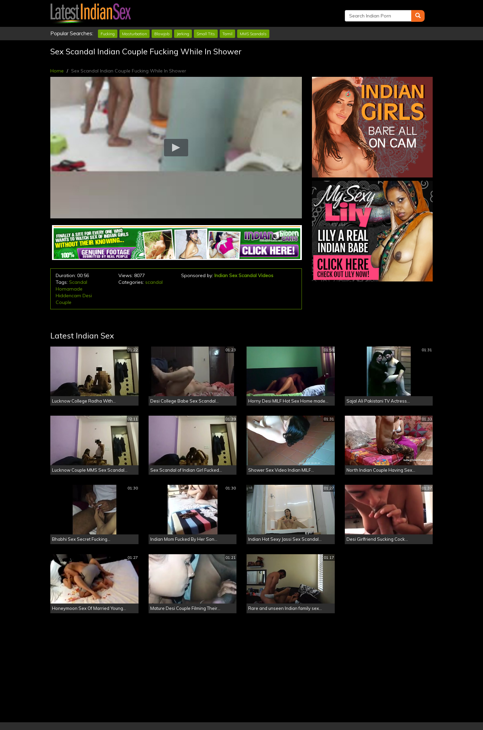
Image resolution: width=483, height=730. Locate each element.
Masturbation (134, 33)
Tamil (227, 33)
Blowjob (161, 33)
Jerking (183, 33)
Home (57, 71)
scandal (154, 282)
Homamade (69, 289)
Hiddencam (68, 296)
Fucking (108, 33)
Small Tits (206, 33)
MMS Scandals (253, 33)
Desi (87, 296)
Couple (63, 302)
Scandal (78, 282)
